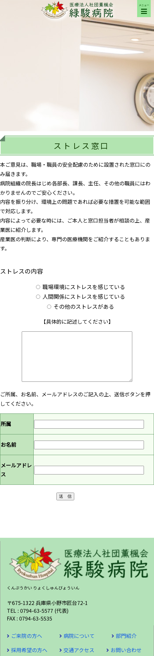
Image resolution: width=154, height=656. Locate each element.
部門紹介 (126, 645)
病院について (79, 645)
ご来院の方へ (26, 645)
